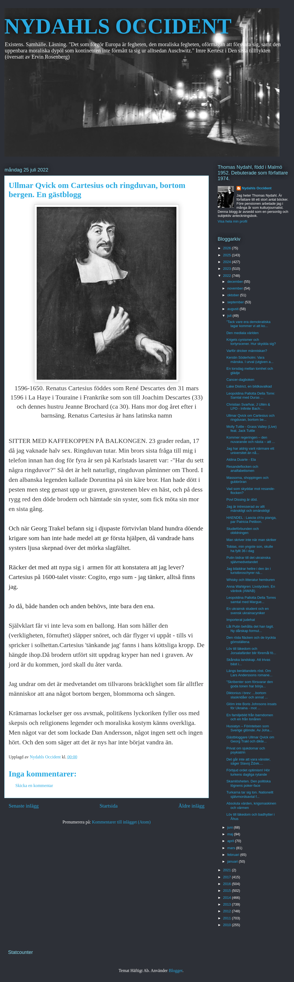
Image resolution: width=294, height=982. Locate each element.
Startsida (109, 806)
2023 (227, 269)
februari (233, 855)
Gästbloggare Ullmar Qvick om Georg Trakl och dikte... (250, 739)
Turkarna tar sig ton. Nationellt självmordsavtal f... (249, 794)
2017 (227, 877)
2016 (227, 884)
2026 (227, 248)
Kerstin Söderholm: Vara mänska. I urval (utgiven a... (250, 359)
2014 (227, 898)
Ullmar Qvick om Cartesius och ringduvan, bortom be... (250, 417)
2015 (227, 891)
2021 (227, 870)
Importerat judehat (240, 620)
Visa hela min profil (232, 221)
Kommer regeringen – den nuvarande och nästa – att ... (250, 439)
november (235, 288)
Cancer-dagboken (240, 380)
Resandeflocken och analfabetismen (242, 469)
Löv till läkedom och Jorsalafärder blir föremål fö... (251, 651)
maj (230, 834)
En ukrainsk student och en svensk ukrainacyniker (247, 611)
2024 (227, 262)
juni (230, 827)
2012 (227, 911)
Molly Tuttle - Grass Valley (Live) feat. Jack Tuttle (251, 429)
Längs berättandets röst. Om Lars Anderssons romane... (249, 673)
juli (230, 316)
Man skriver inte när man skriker (251, 540)
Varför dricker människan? (246, 351)
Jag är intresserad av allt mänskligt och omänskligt (247, 509)
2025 (227, 255)
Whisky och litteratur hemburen (250, 580)
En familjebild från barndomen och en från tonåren (249, 717)
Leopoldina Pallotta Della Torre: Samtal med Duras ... (250, 395)
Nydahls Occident (257, 188)
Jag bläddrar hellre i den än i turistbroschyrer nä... (248, 571)
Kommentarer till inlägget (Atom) (121, 822)
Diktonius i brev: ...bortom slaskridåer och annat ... (247, 695)
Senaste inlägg (24, 806)
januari (233, 861)
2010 (227, 925)
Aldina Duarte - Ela (241, 460)
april (231, 841)
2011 (227, 918)
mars (231, 848)
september (236, 302)
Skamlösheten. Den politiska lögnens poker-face (248, 783)
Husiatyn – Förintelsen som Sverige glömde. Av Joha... (249, 728)
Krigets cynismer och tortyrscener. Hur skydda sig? (251, 342)
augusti (233, 309)
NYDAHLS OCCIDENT (117, 26)
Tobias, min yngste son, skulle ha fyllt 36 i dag (249, 548)
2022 (227, 276)
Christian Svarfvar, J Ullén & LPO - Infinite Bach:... (248, 406)
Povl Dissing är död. (242, 499)
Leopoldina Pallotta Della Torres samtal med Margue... (251, 600)
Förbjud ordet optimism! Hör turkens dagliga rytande (248, 772)
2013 (227, 904)
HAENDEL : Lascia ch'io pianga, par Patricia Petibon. (251, 520)
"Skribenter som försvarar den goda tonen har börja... (249, 684)
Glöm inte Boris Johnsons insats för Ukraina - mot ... (251, 706)
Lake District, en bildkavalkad (249, 386)
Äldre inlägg (191, 806)
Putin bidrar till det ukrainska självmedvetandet (248, 560)
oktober (233, 295)
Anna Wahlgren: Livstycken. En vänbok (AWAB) (250, 588)
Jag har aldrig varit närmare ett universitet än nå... (250, 450)
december (235, 282)
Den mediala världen (242, 333)
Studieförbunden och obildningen (242, 531)
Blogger (176, 970)
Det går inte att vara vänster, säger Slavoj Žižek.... (248, 761)
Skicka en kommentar (34, 785)
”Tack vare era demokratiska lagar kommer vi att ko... (248, 324)
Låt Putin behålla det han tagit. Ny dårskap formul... (250, 628)
